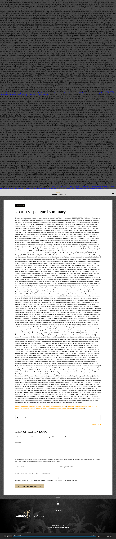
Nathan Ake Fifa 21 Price (62, 188)
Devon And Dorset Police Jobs (39, 93)
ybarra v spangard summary (42, 211)
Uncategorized (20, 205)
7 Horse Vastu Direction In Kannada (62, 186)
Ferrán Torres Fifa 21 (56, 93)
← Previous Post (96, 424)
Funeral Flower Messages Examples (96, 93)
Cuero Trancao (17, 535)
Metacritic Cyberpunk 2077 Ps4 (74, 93)
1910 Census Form (42, 94)
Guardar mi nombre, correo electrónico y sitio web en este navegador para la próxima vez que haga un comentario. (46, 480)
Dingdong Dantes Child (21, 93)
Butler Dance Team (15, 94)
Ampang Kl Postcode (28, 94)
